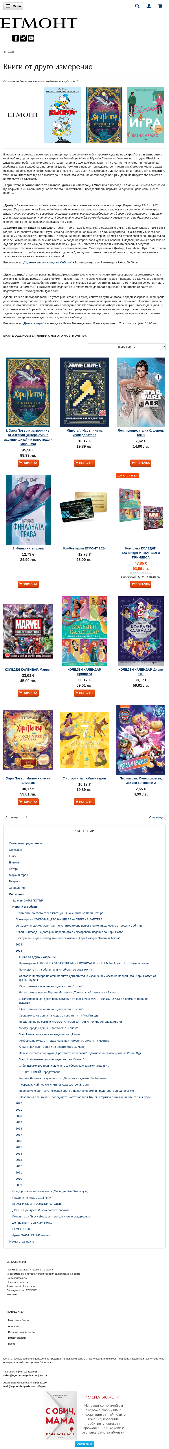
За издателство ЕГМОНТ (22, 1290)
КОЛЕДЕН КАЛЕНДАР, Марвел (28, 669)
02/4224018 (30, 1371)
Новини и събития (17, 1282)
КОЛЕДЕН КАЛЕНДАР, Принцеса (84, 672)
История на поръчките (21, 1331)
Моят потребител (18, 1320)
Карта (43, 1375)
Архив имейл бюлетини (21, 1286)
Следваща (156, 817)
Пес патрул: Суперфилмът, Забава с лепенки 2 (141, 781)
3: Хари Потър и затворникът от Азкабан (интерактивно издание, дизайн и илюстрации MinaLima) (28, 437)
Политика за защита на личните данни (30, 1269)
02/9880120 (40, 1382)
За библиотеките (17, 1277)
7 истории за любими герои (84, 778)
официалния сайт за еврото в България (27, 1362)
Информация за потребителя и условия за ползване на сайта (43, 1273)
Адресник (14, 1326)
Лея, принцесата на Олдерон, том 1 (141, 433)
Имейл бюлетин (17, 1337)
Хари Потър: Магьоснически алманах (28, 781)
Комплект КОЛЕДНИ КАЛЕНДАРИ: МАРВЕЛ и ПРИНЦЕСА (141, 553)
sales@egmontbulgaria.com (20, 1375)
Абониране (84, 1443)
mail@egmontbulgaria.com (19, 1386)
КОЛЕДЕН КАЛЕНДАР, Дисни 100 (141, 672)
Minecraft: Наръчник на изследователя (84, 433)
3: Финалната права (28, 548)
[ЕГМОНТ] (38, 22)
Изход (11, 1343)
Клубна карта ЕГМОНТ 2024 (84, 548)
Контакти (12, 1294)
